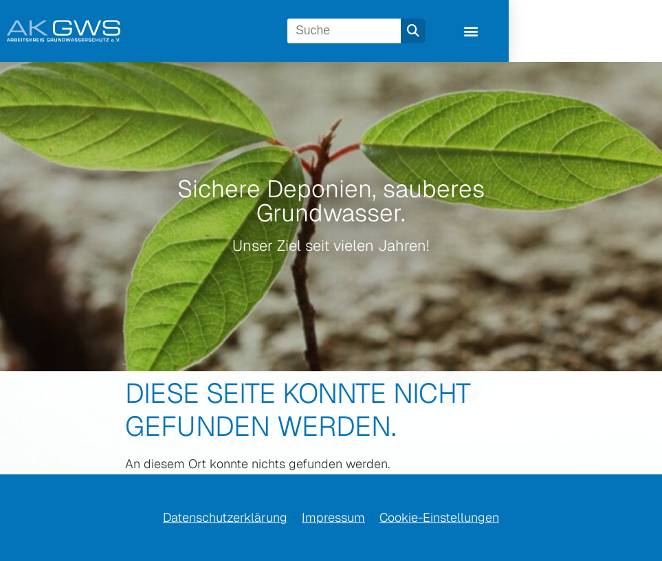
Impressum (333, 517)
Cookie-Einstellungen (439, 517)
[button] (612, 31)
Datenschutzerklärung (225, 517)
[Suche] (543, 31)
